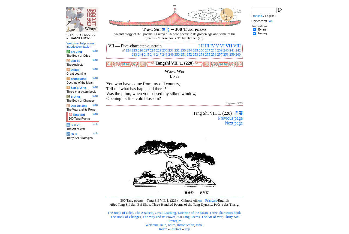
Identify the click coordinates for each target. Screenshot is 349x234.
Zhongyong (78, 78)
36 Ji (74, 134)
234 (189, 50)
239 (219, 50)
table (199, 225)
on (200, 200)
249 (170, 54)
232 (177, 50)
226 (140, 50)
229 (158, 50)
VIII (237, 46)
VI (222, 46)
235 (195, 50)
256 (213, 54)
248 (164, 54)
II (202, 46)
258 (225, 54)
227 (146, 50)
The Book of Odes (120, 213)
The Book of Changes (125, 217)
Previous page (230, 118)
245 (146, 54)
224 (128, 50)
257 (219, 54)
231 (170, 50)
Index (163, 229)
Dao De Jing (79, 105)
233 (183, 50)
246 (152, 54)
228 (152, 50)
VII (229, 46)
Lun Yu (75, 60)
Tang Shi (79, 114)
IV (212, 46)
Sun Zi (75, 125)
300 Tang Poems (188, 217)
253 (195, 54)
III (207, 46)
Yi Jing (75, 96)
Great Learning (165, 213)
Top (187, 229)
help (163, 225)
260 (238, 54)
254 (201, 54)
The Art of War (211, 217)
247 (158, 54)
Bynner (262, 29)
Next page (234, 123)
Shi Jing (76, 51)
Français (211, 200)
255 (207, 54)
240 (225, 50)
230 (164, 50)
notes (171, 225)
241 (231, 50)
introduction (185, 225)
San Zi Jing (78, 87)
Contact (175, 229)
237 (207, 50)
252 (189, 54)
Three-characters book (225, 213)
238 (213, 50)
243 (134, 54)
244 (140, 54)
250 (177, 54)
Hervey (262, 33)
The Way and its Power (159, 217)
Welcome (151, 225)
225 (134, 50)
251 (183, 54)
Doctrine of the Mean (193, 213)
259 (231, 54)
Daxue (75, 69)
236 (201, 50)
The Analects (144, 213)
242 (238, 50)
